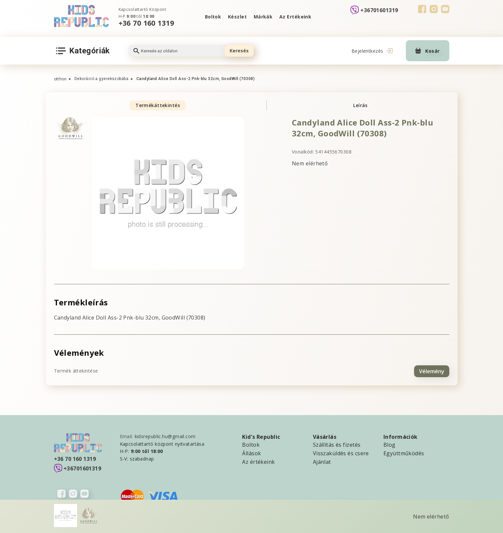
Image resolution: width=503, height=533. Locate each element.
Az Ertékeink (296, 17)
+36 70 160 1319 (146, 23)
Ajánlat (322, 460)
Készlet (237, 17)
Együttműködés (403, 452)
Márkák (263, 17)
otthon (60, 79)
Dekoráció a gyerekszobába (101, 78)
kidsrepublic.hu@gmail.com (165, 435)
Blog (389, 443)
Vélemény (431, 370)
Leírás (360, 105)
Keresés (239, 50)
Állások (251, 452)
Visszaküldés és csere (341, 452)
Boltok (212, 17)
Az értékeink (258, 460)
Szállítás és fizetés (337, 443)
